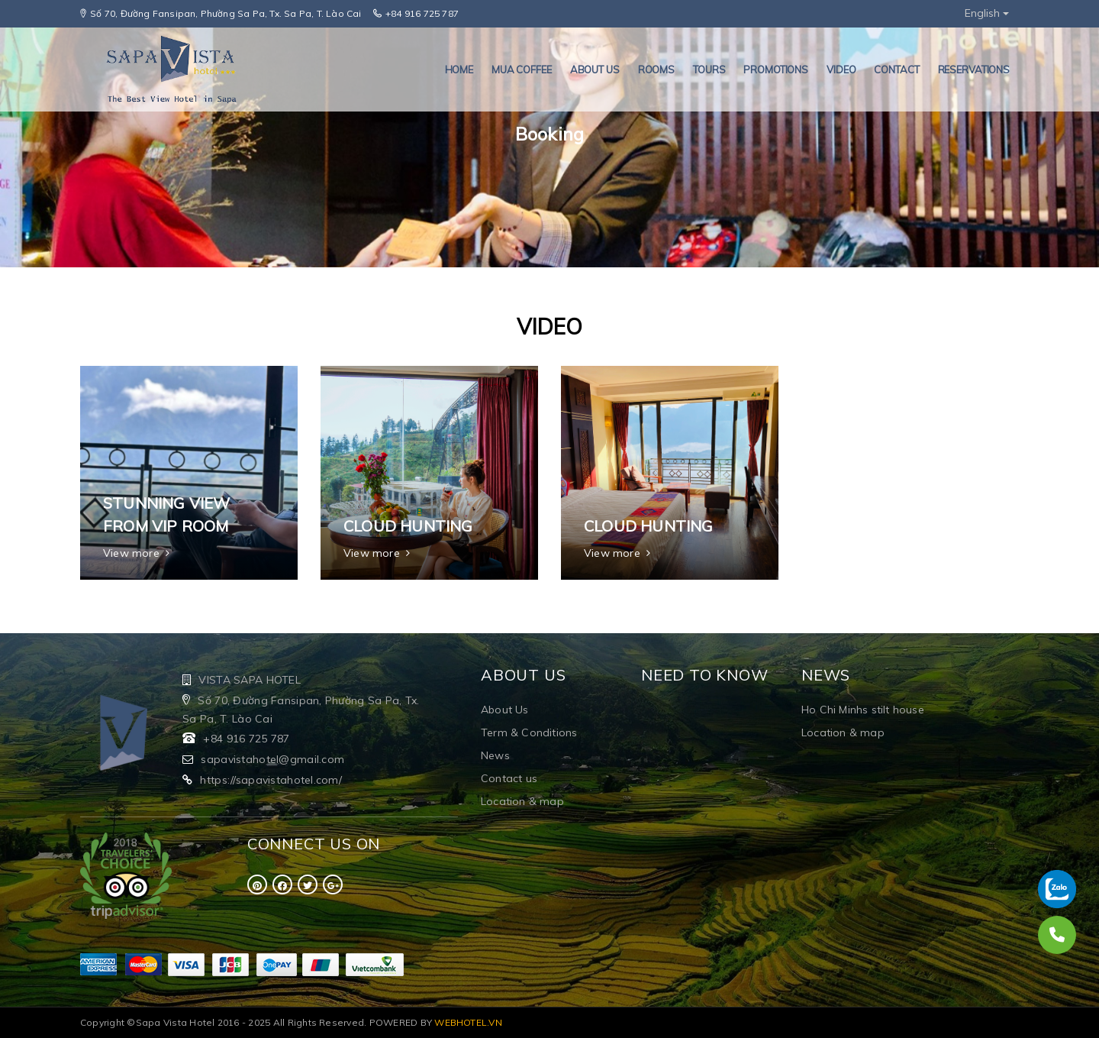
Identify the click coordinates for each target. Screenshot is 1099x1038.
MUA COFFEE (521, 69)
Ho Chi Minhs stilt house (862, 709)
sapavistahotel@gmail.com (272, 759)
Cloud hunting (408, 525)
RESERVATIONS (974, 69)
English (987, 13)
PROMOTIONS (775, 69)
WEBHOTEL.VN (468, 1022)
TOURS (709, 69)
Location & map (522, 801)
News (495, 755)
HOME (459, 69)
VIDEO (841, 69)
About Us (505, 709)
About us (595, 69)
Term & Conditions (529, 732)
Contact (896, 69)
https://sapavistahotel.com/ (271, 780)
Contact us (509, 778)
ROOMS (656, 69)
